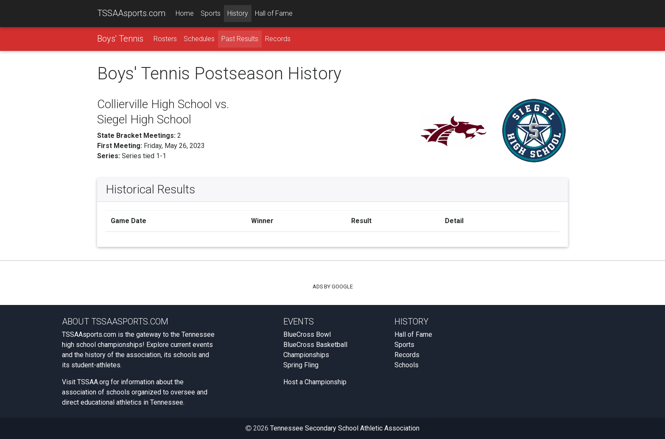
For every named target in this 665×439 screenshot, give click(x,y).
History (237, 13)
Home (185, 13)
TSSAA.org (93, 382)
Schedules (199, 39)
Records (278, 39)
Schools (406, 365)
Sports (211, 13)
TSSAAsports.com (131, 13)
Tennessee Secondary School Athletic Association (344, 428)
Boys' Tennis (120, 39)
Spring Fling (301, 365)
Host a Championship (314, 382)
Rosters (165, 39)
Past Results (239, 39)
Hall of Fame (274, 13)
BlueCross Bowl (307, 334)
